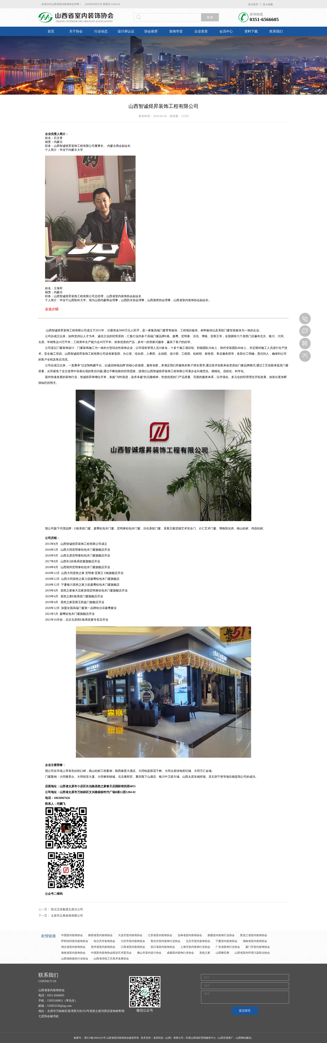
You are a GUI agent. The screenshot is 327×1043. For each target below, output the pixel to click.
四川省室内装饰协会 (163, 946)
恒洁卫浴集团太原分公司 (67, 909)
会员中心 (226, 31)
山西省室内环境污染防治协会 (252, 952)
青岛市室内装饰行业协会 (165, 941)
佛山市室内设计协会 (149, 952)
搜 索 (210, 17)
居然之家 (204, 952)
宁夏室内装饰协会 (226, 941)
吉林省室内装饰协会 (190, 935)
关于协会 (76, 31)
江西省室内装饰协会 (133, 946)
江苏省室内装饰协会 (160, 935)
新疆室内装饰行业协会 (221, 935)
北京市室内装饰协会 (198, 941)
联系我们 (276, 31)
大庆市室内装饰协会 (133, 941)
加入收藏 (268, 4)
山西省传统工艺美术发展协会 (111, 958)
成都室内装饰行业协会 (180, 952)
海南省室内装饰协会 (73, 952)
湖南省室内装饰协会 (255, 941)
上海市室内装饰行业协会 (195, 946)
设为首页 (253, 4)
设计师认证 (126, 31)
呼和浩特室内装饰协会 (74, 941)
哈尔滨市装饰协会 (104, 941)
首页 (51, 31)
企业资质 (201, 31)
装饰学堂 (176, 31)
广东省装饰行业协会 (228, 946)
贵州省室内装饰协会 (103, 946)
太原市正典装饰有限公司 (67, 915)
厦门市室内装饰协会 (257, 946)
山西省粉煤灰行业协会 (74, 958)
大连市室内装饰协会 (130, 935)
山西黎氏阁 (222, 952)
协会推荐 (151, 31)
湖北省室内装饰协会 (73, 946)
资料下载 (251, 31)
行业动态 (101, 31)
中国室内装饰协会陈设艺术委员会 (111, 952)
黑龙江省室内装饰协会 (253, 935)
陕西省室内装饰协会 (100, 935)
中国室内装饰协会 (72, 935)
